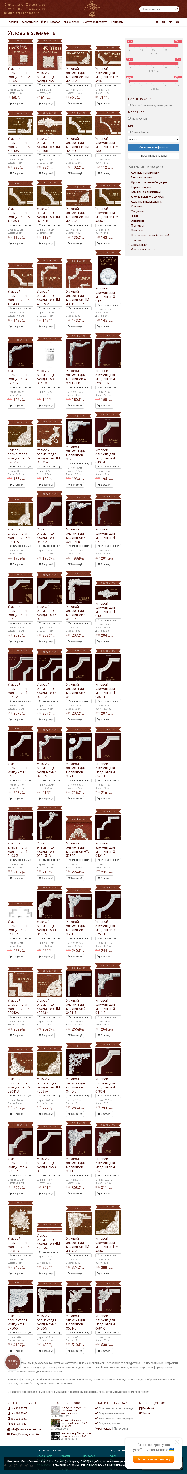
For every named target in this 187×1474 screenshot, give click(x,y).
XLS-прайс (71, 22)
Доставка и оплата (95, 22)
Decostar (65, 1455)
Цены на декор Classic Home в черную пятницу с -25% (71, 1435)
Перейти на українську (153, 1459)
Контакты (117, 22)
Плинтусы (137, 230)
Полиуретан (139, 118)
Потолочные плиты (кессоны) (150, 235)
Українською (103, 1428)
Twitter (145, 1413)
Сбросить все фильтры (153, 147)
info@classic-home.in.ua (26, 1429)
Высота (154, 89)
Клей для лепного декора (147, 196)
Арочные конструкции (145, 172)
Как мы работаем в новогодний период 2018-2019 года (69, 1423)
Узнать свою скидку (20, 85)
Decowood (89, 1455)
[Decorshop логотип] (15, 1455)
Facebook (146, 1408)
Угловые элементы (143, 249)
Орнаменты (138, 220)
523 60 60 (37, 9)
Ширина (154, 71)
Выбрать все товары (154, 155)
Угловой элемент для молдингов (152, 105)
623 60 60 (15, 9)
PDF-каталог (50, 22)
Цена (153, 53)
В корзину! (16, 103)
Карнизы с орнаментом (146, 192)
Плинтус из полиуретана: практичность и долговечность (69, 1410)
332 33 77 (15, 5)
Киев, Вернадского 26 (23, 13)
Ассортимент (29, 22)
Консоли (136, 206)
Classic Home (140, 132)
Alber (113, 1455)
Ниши (134, 216)
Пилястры (137, 225)
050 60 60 (37, 5)
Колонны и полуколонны (146, 201)
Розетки (136, 240)
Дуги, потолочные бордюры (149, 182)
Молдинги (137, 211)
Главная (13, 22)
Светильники (139, 244)
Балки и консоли (141, 177)
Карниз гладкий (141, 187)
